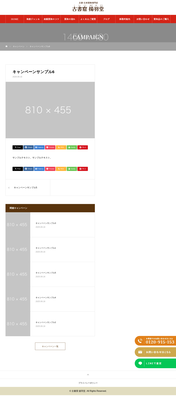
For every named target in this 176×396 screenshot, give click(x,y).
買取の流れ (69, 19)
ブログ (106, 19)
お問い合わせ (143, 19)
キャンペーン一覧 (50, 347)
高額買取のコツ (51, 19)
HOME (14, 19)
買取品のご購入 (161, 19)
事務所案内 (124, 19)
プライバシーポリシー (88, 384)
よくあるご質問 (88, 19)
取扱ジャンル (33, 19)
